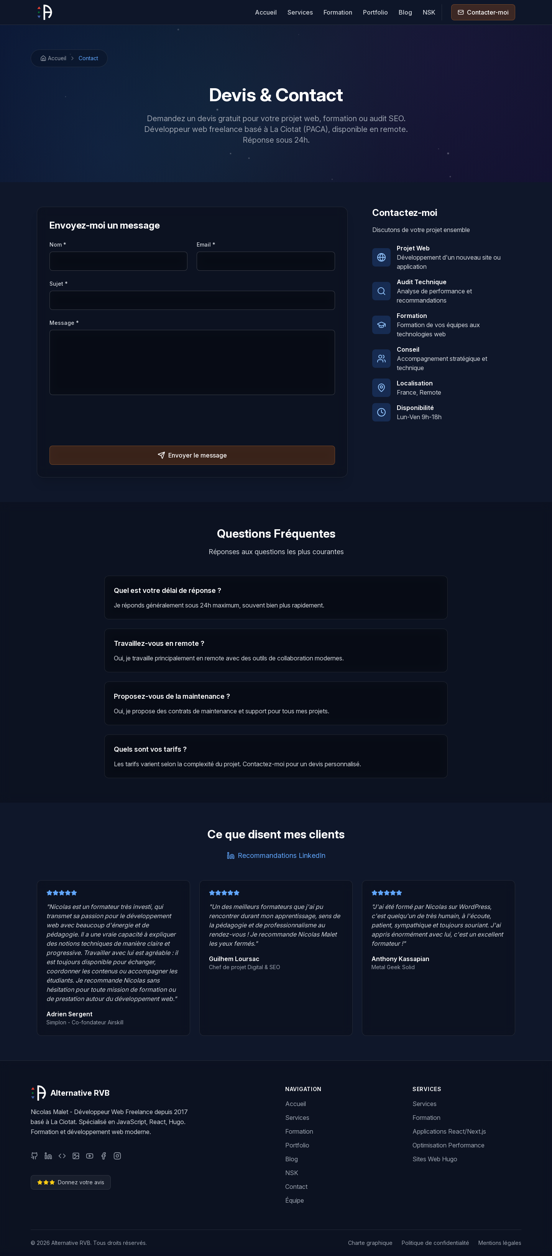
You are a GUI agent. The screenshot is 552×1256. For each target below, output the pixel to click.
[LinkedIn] (48, 1156)
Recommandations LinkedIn (276, 855)
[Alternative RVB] (44, 12)
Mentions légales (499, 1243)
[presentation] (107, 421)
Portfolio (375, 12)
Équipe (294, 1200)
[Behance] (76, 1156)
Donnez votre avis (70, 1182)
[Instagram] (117, 1156)
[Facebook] (103, 1156)
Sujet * (58, 283)
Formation (338, 12)
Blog (405, 12)
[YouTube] (90, 1156)
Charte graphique (370, 1243)
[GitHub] (34, 1156)
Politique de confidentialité (435, 1243)
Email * (206, 244)
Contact (88, 58)
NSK (429, 12)
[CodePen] (62, 1156)
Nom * (57, 244)
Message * (64, 322)
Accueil (266, 12)
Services (300, 12)
